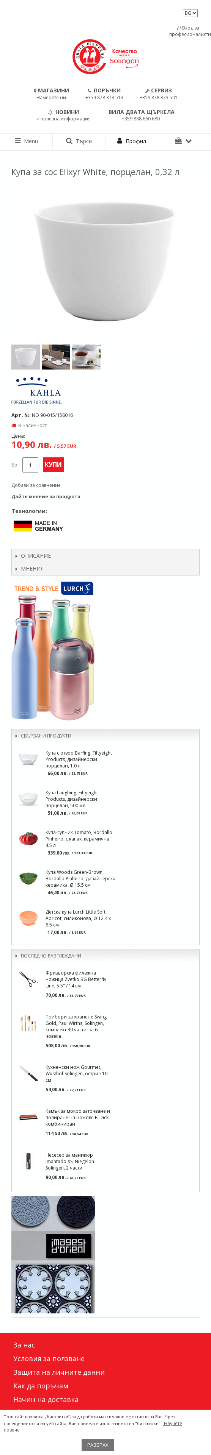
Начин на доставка (46, 1399)
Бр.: (15, 465)
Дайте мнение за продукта (45, 496)
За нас (24, 1344)
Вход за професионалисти (188, 31)
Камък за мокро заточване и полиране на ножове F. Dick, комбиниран (78, 1117)
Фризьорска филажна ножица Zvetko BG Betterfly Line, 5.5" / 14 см (76, 979)
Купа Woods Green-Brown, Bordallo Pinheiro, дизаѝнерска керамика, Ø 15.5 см (80, 878)
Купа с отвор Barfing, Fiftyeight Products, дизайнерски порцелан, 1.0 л (79, 759)
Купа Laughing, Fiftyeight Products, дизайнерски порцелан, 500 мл (72, 799)
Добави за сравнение (36, 485)
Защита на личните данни (59, 1372)
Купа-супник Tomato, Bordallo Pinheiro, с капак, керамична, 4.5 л (79, 838)
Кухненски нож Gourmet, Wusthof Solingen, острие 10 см (76, 1073)
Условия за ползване (49, 1358)
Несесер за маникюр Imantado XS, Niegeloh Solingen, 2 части (70, 1161)
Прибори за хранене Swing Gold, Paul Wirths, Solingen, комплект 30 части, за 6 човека (76, 1026)
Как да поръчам (40, 1385)
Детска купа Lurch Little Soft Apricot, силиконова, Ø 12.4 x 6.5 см (78, 918)
